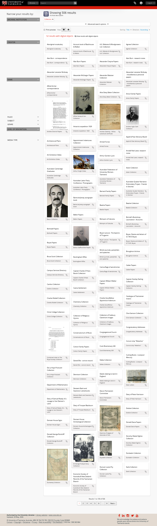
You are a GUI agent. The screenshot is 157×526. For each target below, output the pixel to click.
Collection (10, 135)
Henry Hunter (12, 89)
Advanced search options (97, 24)
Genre (10, 124)
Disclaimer (26, 522)
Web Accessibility (45, 522)
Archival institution (17, 19)
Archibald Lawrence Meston (17, 75)
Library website (41, 515)
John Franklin (12, 60)
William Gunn (12, 103)
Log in (150, 3)
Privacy (34, 522)
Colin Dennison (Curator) (16, 63)
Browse (32, 3)
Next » (112, 503)
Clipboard (135, 3)
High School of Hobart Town (17, 100)
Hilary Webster (12, 69)
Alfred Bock (11, 86)
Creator (11, 42)
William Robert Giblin (14, 112)
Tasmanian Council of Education (19, 92)
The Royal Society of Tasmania (18, 57)
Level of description (17, 129)
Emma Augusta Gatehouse (17, 109)
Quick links (141, 3)
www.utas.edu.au (55, 515)
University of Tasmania (15, 48)
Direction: (136, 30)
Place (10, 116)
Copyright (17, 522)
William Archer (12, 97)
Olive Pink (10, 72)
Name (10, 79)
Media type (12, 139)
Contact (10, 522)
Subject (10, 120)
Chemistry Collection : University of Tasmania (23, 38)
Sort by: (123, 30)
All (8, 23)
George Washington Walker (17, 54)
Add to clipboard (66, 49)
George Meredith (13, 66)
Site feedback (58, 522)
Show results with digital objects (86, 36)
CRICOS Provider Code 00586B (59, 520)
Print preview (50, 30)
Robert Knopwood (14, 51)
